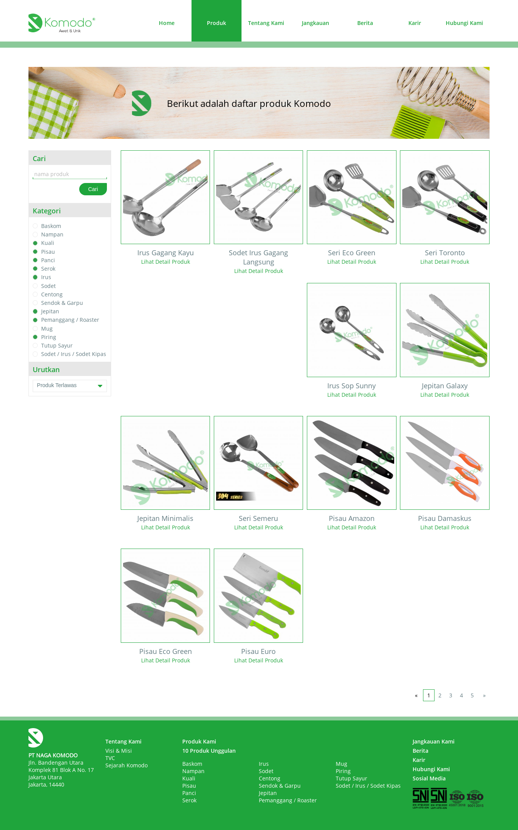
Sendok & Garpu (62, 302)
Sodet (48, 285)
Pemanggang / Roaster (70, 320)
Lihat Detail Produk (165, 261)
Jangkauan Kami (434, 741)
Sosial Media (429, 778)
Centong (52, 294)
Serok (48, 268)
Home (167, 23)
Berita (365, 23)
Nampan (52, 234)
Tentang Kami (266, 23)
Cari (93, 189)
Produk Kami (199, 741)
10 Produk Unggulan (209, 750)
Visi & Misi (118, 750)
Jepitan (50, 311)
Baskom (51, 226)
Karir (414, 23)
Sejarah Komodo (126, 765)
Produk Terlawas (70, 386)
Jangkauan (315, 23)
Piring (48, 337)
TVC (110, 758)
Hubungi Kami (464, 23)
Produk (216, 23)
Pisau (48, 251)
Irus (46, 277)
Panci (48, 260)
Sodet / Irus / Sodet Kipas (73, 354)
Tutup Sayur (57, 345)
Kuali (47, 243)
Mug (47, 328)
